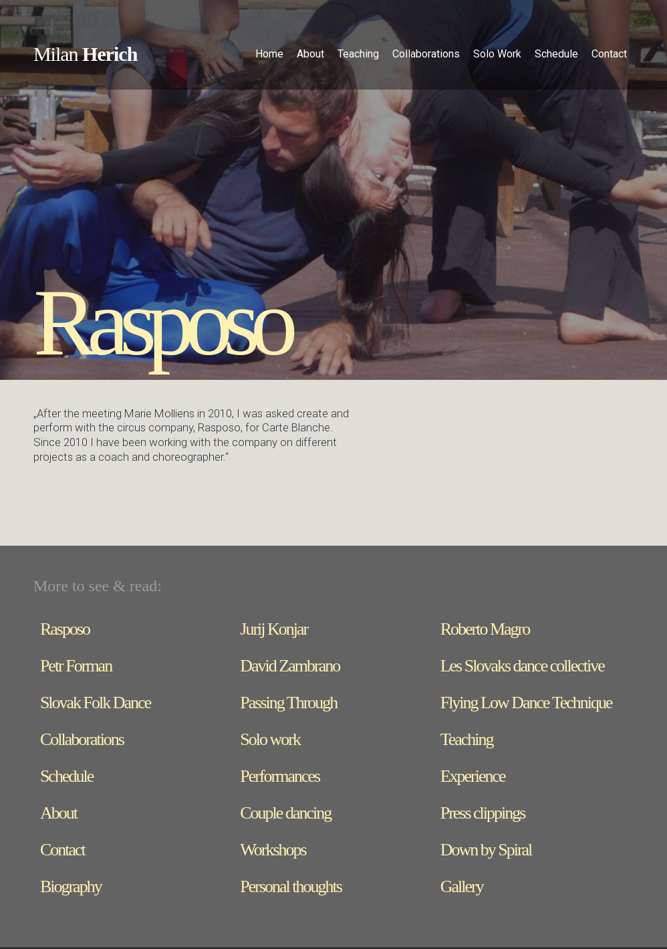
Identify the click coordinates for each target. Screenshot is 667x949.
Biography (71, 886)
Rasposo (65, 629)
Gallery (461, 886)
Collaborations (82, 739)
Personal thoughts (291, 886)
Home (269, 53)
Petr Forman (76, 665)
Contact (609, 53)
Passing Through (288, 702)
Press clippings (482, 813)
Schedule (66, 776)
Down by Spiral (486, 849)
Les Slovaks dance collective (522, 665)
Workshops (272, 849)
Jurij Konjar (273, 629)
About (58, 813)
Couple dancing (285, 813)
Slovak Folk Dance (95, 702)
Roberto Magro (485, 629)
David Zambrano (290, 665)
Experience (472, 776)
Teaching (466, 739)
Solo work (270, 739)
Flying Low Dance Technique (526, 702)
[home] (85, 55)
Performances (279, 776)
